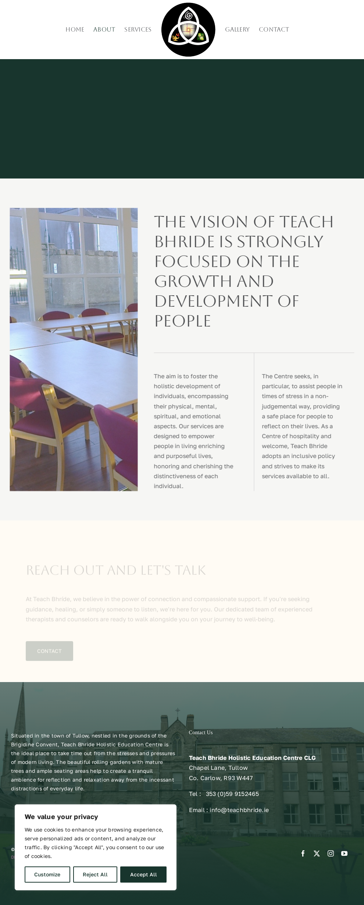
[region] (95, 847)
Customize (47, 874)
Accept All (143, 874)
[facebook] (303, 853)
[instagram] (331, 853)
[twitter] (317, 853)
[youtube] (344, 853)
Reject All (95, 874)
